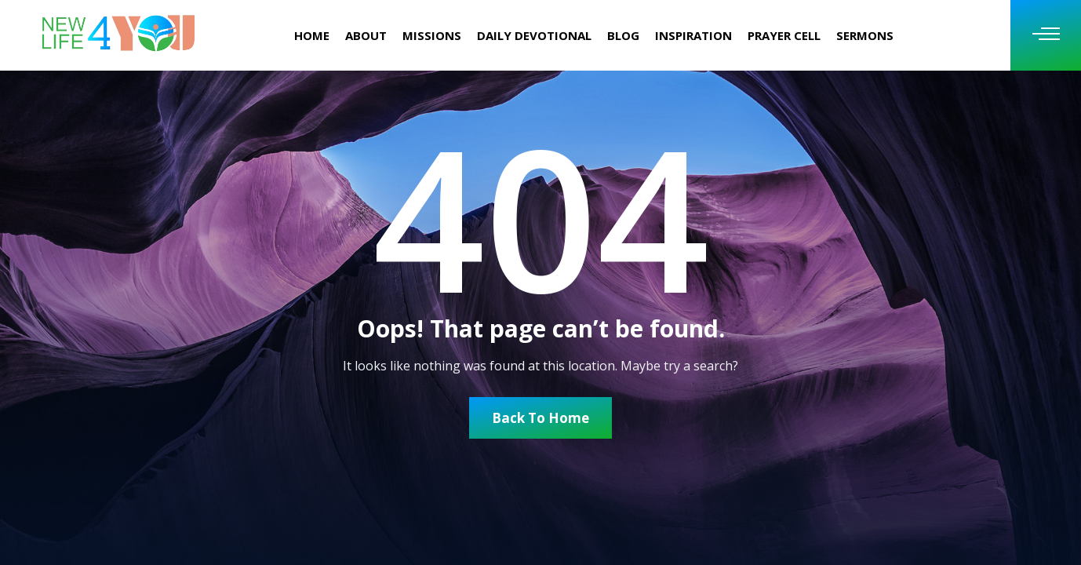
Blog (623, 35)
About (366, 35)
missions (431, 35)
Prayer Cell (784, 35)
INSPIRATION (693, 35)
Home (311, 35)
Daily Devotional (534, 35)
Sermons (865, 35)
